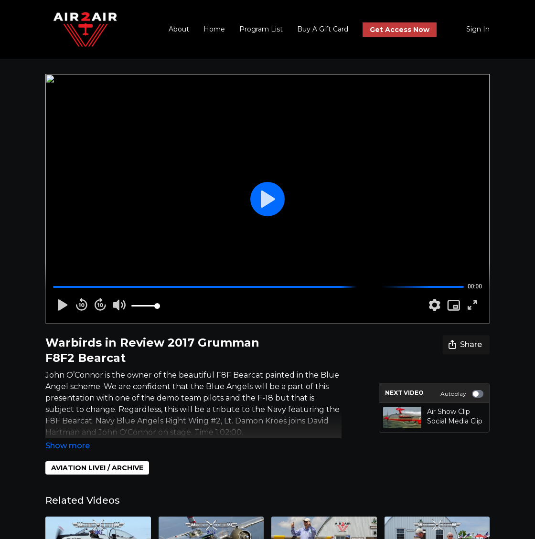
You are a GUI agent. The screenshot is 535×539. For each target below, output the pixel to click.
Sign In (478, 29)
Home (214, 29)
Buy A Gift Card (322, 29)
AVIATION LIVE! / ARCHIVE (97, 468)
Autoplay (461, 394)
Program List (261, 29)
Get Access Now (399, 29)
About (179, 29)
